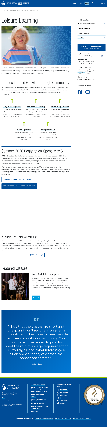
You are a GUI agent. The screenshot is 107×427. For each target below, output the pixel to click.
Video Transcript (36, 255)
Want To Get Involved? (63, 419)
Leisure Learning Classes (82, 419)
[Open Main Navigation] (102, 3)
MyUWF (74, 3)
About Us (81, 37)
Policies (44, 391)
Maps (3, 398)
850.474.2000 (6, 401)
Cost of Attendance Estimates (38, 400)
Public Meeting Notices (39, 406)
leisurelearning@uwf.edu (87, 79)
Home (3, 10)
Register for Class (84, 28)
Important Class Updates (86, 61)
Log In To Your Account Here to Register (91, 47)
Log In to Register (12, 106)
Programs (25, 10)
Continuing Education (13, 10)
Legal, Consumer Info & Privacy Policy (39, 388)
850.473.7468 (83, 77)
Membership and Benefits (86, 23)
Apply (87, 3)
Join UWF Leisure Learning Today (17, 179)
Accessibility (35, 408)
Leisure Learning (34, 10)
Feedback (34, 411)
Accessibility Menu (38, 385)
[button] (34, 298)
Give (80, 3)
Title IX (33, 397)
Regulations (35, 391)
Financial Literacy (37, 403)
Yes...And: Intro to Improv (45, 274)
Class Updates (24, 129)
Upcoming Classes (60, 106)
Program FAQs (48, 129)
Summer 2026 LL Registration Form (89, 56)
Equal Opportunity (37, 394)
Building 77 (81, 72)
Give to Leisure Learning (85, 63)
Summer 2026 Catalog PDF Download (19, 186)
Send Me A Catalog (84, 33)
